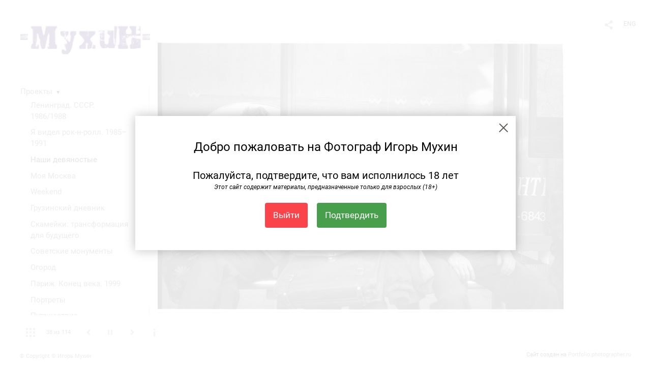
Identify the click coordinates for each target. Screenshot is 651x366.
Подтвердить (351, 215)
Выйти (286, 215)
